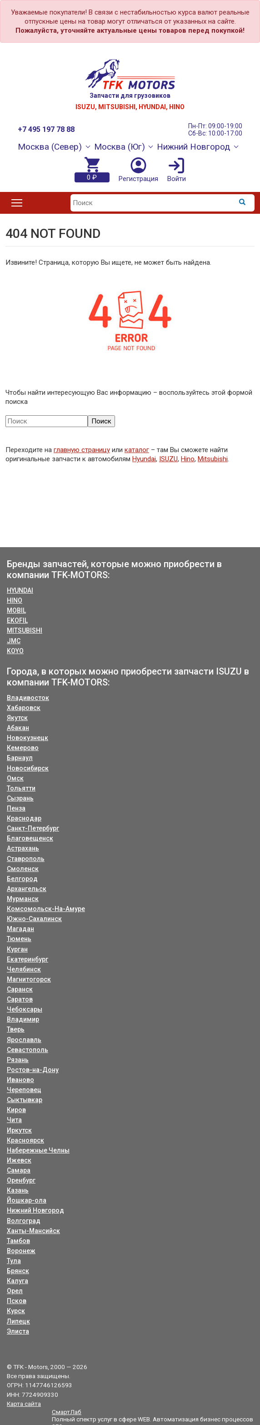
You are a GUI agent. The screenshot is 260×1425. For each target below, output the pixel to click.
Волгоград (23, 1220)
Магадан (20, 928)
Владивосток (28, 697)
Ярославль (24, 1039)
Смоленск (23, 868)
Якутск (17, 717)
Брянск (18, 1270)
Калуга (17, 1280)
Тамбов (18, 1240)
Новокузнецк (27, 737)
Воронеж (21, 1250)
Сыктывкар (24, 1099)
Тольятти (21, 788)
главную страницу (82, 450)
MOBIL (16, 610)
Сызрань (20, 798)
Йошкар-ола (26, 1200)
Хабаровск (23, 707)
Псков (16, 1300)
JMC (13, 641)
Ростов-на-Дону (33, 1069)
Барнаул (20, 757)
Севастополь (27, 1049)
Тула (14, 1260)
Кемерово (23, 747)
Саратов (20, 999)
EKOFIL (17, 620)
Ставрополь (26, 858)
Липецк (18, 1321)
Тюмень (19, 938)
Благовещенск (30, 838)
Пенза (16, 808)
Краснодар (24, 818)
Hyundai (144, 459)
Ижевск (19, 1160)
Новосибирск (28, 768)
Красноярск (25, 1140)
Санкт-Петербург (33, 828)
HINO (14, 600)
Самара (18, 1170)
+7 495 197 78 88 (46, 129)
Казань (18, 1190)
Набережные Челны (38, 1150)
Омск (15, 778)
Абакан (18, 727)
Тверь (16, 1029)
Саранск (20, 989)
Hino (188, 459)
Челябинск (24, 969)
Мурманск (23, 898)
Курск (16, 1310)
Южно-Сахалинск (34, 918)
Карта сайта (24, 1403)
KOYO (15, 651)
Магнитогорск (29, 979)
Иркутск (19, 1130)
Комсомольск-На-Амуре (46, 908)
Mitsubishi (213, 459)
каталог (137, 450)
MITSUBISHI (24, 630)
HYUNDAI (20, 590)
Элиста (18, 1331)
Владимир (23, 1019)
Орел (15, 1290)
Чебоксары (24, 1009)
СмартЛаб (66, 1411)
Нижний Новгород (35, 1210)
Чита (14, 1119)
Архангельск (26, 888)
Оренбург (21, 1180)
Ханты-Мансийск (33, 1230)
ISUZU (168, 459)
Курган (17, 949)
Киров (16, 1109)
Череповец (24, 1089)
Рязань (18, 1059)
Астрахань (23, 848)
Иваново (20, 1079)
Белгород (22, 878)
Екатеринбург (27, 959)
